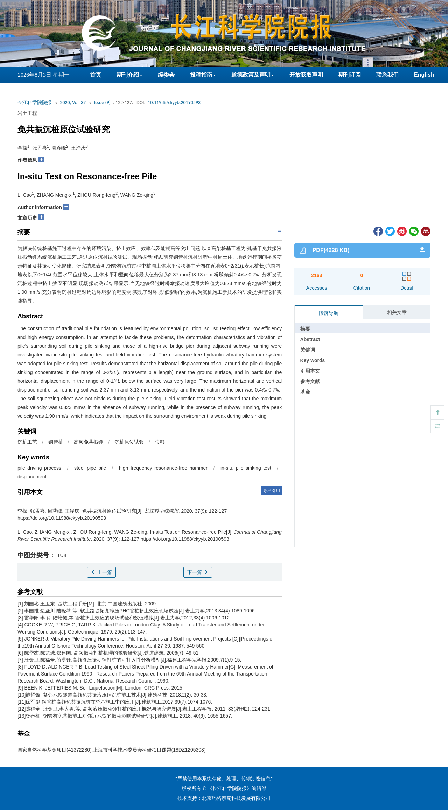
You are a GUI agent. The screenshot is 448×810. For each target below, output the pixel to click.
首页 (95, 75)
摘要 (305, 329)
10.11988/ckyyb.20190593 (174, 102)
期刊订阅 (349, 75)
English (424, 75)
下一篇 (197, 572)
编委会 (166, 75)
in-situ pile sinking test (245, 468)
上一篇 (101, 572)
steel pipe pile (90, 468)
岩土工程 (27, 113)
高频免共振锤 (88, 442)
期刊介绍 (129, 75)
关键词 (307, 350)
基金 (305, 392)
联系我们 (387, 75)
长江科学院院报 (35, 102)
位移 (160, 442)
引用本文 (310, 371)
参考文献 (310, 381)
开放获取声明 (306, 75)
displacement (32, 476)
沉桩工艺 (27, 442)
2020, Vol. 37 (73, 102)
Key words (312, 360)
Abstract (310, 339)
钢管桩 (55, 442)
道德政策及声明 (252, 75)
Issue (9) (102, 102)
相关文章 (397, 312)
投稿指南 (203, 75)
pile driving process (39, 468)
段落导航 (328, 313)
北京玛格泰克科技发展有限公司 (236, 798)
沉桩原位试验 (129, 442)
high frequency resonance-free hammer (163, 468)
